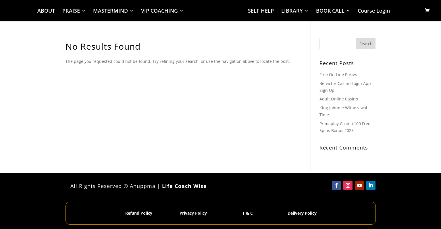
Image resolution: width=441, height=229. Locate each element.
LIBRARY (292, 11)
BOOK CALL (330, 11)
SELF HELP (261, 11)
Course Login (373, 11)
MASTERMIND (110, 11)
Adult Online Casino (338, 99)
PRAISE (71, 11)
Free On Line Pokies (338, 74)
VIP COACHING (159, 11)
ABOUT (46, 11)
